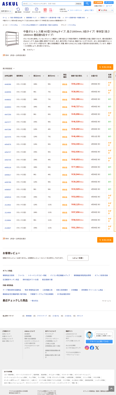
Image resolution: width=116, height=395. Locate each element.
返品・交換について (9, 341)
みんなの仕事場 (71, 345)
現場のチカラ (25, 380)
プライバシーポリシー (53, 339)
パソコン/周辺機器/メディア (60, 275)
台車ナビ (34, 380)
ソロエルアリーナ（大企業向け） (73, 337)
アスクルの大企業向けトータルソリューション (73, 353)
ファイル (21, 275)
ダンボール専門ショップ (11, 380)
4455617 (8, 175)
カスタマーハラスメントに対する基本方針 (31, 342)
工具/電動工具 (47, 290)
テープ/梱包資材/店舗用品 (12, 290)
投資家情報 (28, 336)
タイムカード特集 (54, 375)
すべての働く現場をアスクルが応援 (50, 380)
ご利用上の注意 (51, 343)
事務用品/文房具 (8, 275)
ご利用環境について (52, 341)
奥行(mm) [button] (53, 76)
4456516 (8, 197)
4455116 (8, 167)
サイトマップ (49, 334)
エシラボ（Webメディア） (73, 349)
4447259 (8, 114)
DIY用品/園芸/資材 (63, 294)
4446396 (8, 84)
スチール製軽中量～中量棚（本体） (75, 18)
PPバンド (80, 316)
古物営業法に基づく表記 (52, 347)
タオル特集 (96, 377)
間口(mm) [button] (39, 76)
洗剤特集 (78, 377)
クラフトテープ (42, 316)
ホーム (5, 18)
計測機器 (74, 290)
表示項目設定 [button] (8, 68)
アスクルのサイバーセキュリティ (31, 347)
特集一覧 (74, 383)
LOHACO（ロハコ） (72, 334)
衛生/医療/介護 (47, 279)
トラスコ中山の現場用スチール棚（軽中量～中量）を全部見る (39, 25)
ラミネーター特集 (67, 375)
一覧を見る (34, 301)
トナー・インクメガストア (23, 375)
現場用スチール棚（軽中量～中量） (50, 18)
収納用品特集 (89, 380)
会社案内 (28, 334)
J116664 (8, 220)
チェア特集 (32, 377)
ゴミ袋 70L (55, 316)
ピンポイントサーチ (63, 383)
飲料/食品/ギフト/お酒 (30, 279)
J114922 (8, 205)
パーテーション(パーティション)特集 (15, 377)
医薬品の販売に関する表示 (52, 356)
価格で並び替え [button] (79, 76)
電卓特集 (36, 375)
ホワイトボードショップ (82, 375)
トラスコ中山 (14, 25)
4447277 (8, 122)
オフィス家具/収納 (101, 275)
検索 (87, 3)
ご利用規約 (49, 336)
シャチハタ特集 (100, 380)
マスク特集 (66, 380)
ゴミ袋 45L (68, 316)
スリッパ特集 (87, 377)
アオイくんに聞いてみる (99, 341)
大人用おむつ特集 (77, 380)
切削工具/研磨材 (62, 290)
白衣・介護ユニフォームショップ (14, 383)
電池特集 (44, 375)
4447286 (8, 129)
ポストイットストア (32, 383)
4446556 (8, 92)
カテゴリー (6, 11)
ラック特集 (41, 377)
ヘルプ (110, 6)
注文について (7, 334)
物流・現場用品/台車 (16, 18)
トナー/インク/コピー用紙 (37, 275)
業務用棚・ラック (31, 18)
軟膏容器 (28, 316)
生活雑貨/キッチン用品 (11, 279)
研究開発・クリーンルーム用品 (92, 290)
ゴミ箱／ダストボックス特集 (55, 377)
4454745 (8, 160)
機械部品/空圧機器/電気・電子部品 (15, 294)
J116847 (8, 228)
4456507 (8, 190)
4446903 (8, 107)
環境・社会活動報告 (31, 339)
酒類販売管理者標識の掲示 (52, 352)
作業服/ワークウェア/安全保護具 (41, 294)
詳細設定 (78, 3)
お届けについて (8, 336)
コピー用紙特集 (9, 375)
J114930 (8, 212)
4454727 (8, 152)
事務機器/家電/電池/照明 (82, 275)
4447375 (8, 137)
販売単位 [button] (23, 76)
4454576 (8, 144)
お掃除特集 (70, 377)
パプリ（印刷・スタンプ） (73, 342)
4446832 (8, 100)
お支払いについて (8, 339)
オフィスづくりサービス (47, 383)
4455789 (8, 182)
